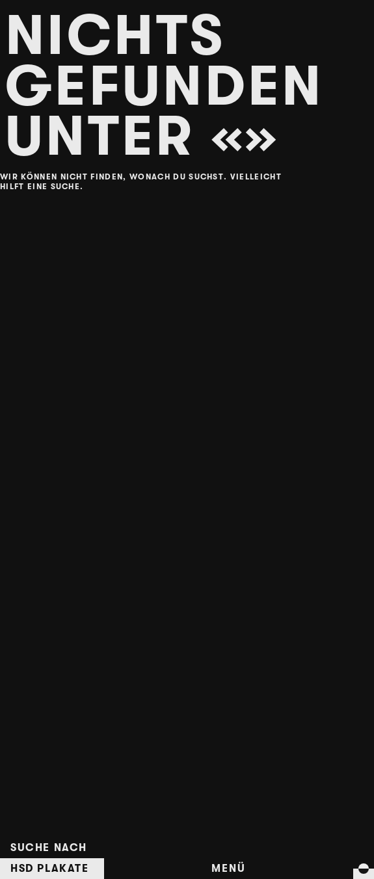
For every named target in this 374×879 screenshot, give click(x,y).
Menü (228, 868)
